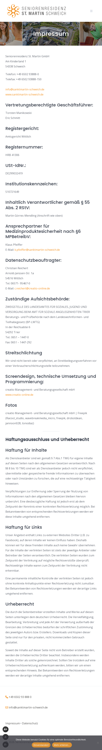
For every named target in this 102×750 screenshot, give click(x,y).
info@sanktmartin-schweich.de (24, 89)
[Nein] (97, 742)
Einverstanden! (41, 745)
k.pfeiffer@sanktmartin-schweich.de (37, 250)
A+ (5, 729)
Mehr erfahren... (62, 745)
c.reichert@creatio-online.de (32, 288)
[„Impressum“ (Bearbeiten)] (12, 723)
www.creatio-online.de (19, 395)
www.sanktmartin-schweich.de (24, 94)
